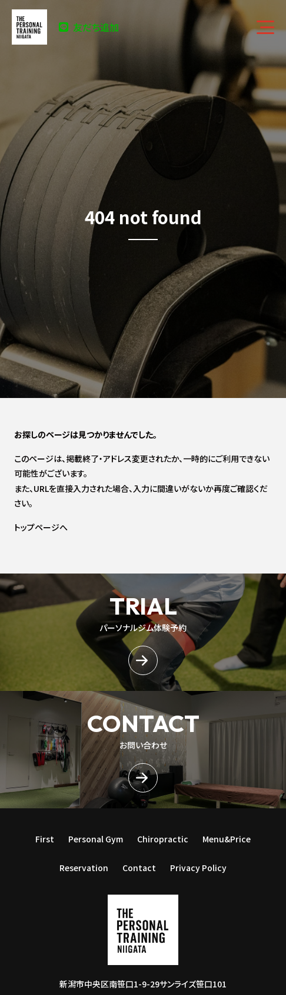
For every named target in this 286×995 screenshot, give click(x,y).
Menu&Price (226, 839)
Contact (139, 867)
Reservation (83, 867)
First (44, 839)
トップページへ (41, 527)
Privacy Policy (198, 867)
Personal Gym (95, 839)
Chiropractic (162, 839)
